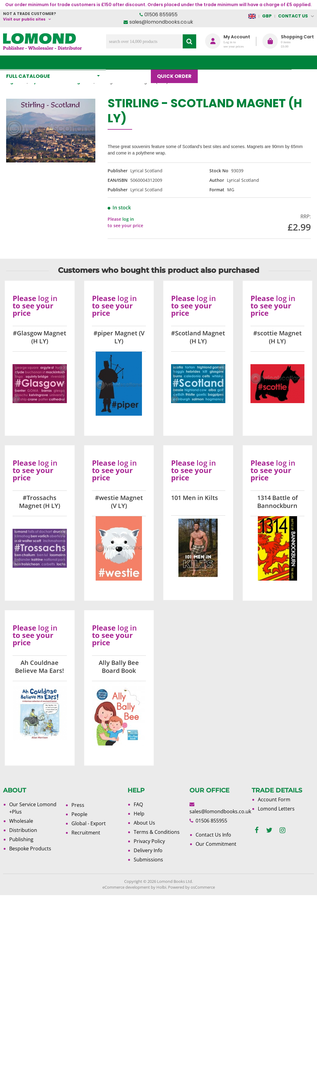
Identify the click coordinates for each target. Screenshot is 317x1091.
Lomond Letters (276, 808)
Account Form (274, 799)
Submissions (148, 859)
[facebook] (257, 830)
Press (77, 805)
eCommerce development (126, 887)
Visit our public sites (24, 19)
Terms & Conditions (157, 832)
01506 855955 (161, 14)
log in (128, 219)
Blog (214, 62)
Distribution (23, 830)
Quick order (177, 62)
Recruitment (85, 832)
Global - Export (88, 823)
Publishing (21, 839)
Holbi (161, 887)
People (79, 814)
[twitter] (269, 830)
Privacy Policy (149, 841)
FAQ (138, 804)
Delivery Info (148, 850)
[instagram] (282, 830)
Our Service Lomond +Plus (32, 808)
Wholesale (21, 821)
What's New (131, 62)
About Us (246, 62)
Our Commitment (216, 844)
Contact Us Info (213, 834)
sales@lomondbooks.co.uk (161, 21)
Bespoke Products (30, 848)
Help (139, 813)
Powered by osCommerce (191, 887)
